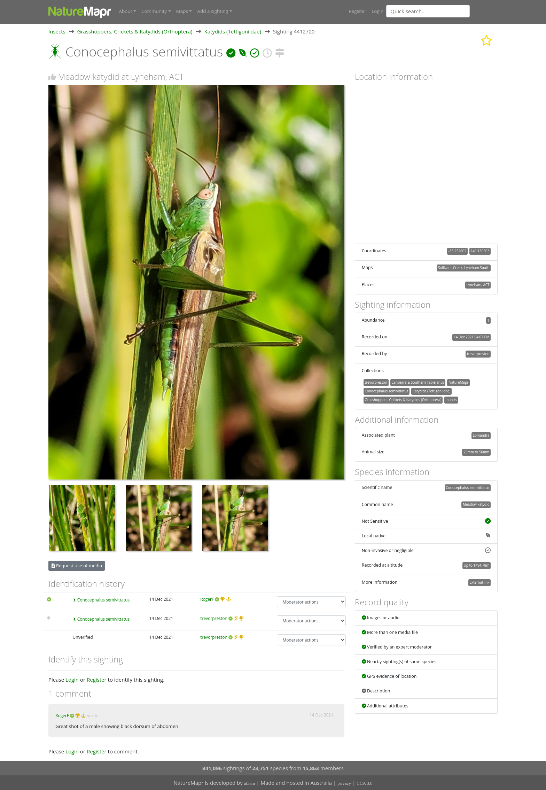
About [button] (125, 11)
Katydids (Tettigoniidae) (232, 31)
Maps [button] (182, 11)
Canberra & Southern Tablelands (417, 382)
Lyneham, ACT (478, 284)
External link (479, 582)
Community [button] (154, 11)
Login (377, 11)
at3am (249, 783)
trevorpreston (213, 618)
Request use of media (77, 565)
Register (357, 11)
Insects (56, 31)
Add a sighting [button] (212, 11)
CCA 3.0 (365, 783)
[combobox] (442, 11)
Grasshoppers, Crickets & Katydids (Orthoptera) (135, 31)
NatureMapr (458, 382)
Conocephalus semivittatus (103, 600)
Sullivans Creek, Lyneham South (463, 267)
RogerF (207, 599)
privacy (344, 783)
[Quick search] (428, 11)
